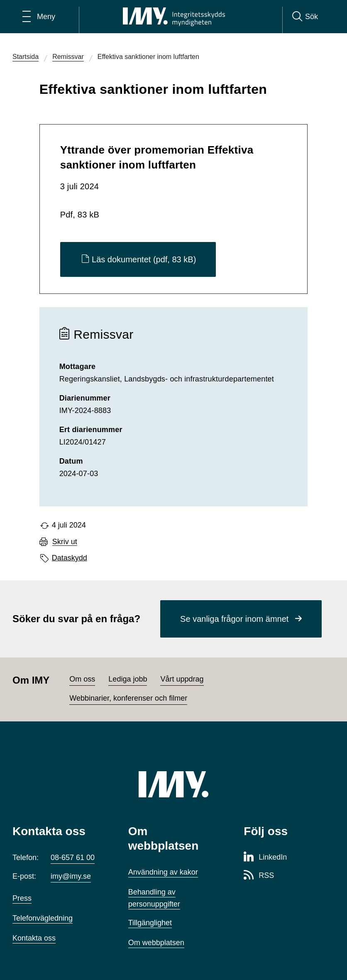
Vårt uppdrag (181, 679)
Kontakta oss (34, 938)
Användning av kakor (163, 872)
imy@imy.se (71, 876)
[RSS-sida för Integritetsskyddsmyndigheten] (259, 876)
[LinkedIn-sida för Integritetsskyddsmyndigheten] (265, 857)
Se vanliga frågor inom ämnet (234, 618)
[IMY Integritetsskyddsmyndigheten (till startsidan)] (174, 16)
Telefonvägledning (42, 918)
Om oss (82, 679)
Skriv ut (64, 542)
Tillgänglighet (150, 923)
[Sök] (305, 16)
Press (22, 898)
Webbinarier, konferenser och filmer (128, 698)
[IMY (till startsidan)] (173, 784)
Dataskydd (69, 558)
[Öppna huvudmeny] (38, 16)
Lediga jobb (127, 679)
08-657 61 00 (73, 857)
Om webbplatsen (156, 942)
